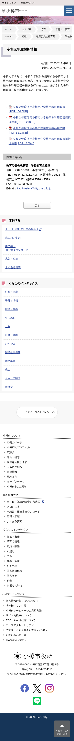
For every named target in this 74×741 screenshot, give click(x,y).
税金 (7, 369)
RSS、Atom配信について (20, 620)
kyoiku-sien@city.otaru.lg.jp (34, 188)
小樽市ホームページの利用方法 (24, 610)
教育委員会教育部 (45, 36)
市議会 (11, 452)
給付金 (9, 386)
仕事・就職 (11, 335)
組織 (24, 36)
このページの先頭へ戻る (62, 732)
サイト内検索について (18, 615)
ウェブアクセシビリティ (20, 625)
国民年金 (10, 361)
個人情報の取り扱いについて (22, 600)
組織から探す (28, 3)
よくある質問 (13, 267)
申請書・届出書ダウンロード (23, 511)
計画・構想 (13, 457)
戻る (37, 205)
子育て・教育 (63, 29)
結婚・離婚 (11, 309)
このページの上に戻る (37, 412)
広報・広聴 (11, 258)
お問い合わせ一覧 (16, 635)
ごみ (7, 326)
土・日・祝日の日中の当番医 (23, 229)
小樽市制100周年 (16, 486)
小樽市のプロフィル (18, 447)
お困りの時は (12, 378)
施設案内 (12, 476)
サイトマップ (9, 3)
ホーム (8, 29)
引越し (11, 551)
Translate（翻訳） (16, 639)
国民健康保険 (12, 352)
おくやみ (10, 343)
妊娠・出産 (11, 291)
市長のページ (14, 442)
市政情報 (12, 471)
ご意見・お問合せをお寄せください (26, 630)
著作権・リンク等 (16, 605)
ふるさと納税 (14, 466)
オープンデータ (16, 481)
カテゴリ (26, 29)
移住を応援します (17, 462)
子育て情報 (11, 300)
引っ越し (10, 317)
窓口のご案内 (13, 237)
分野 (43, 29)
